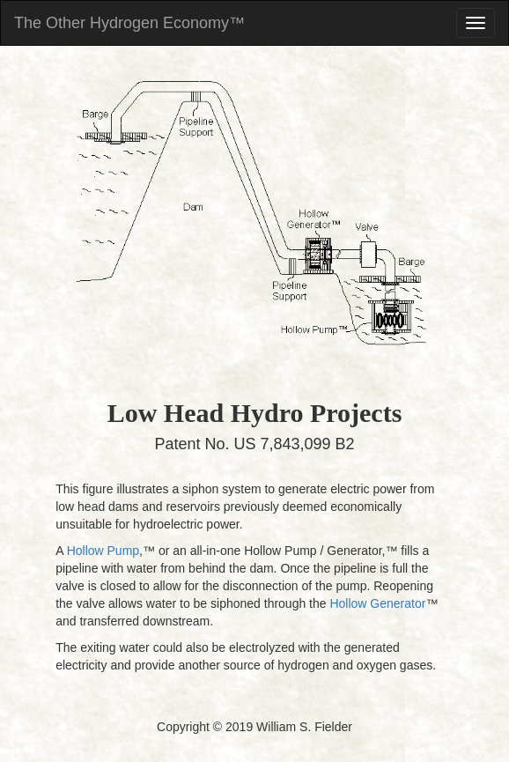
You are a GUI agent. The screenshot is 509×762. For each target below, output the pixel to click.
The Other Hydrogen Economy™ (129, 23)
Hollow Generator (377, 603)
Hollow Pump (103, 551)
